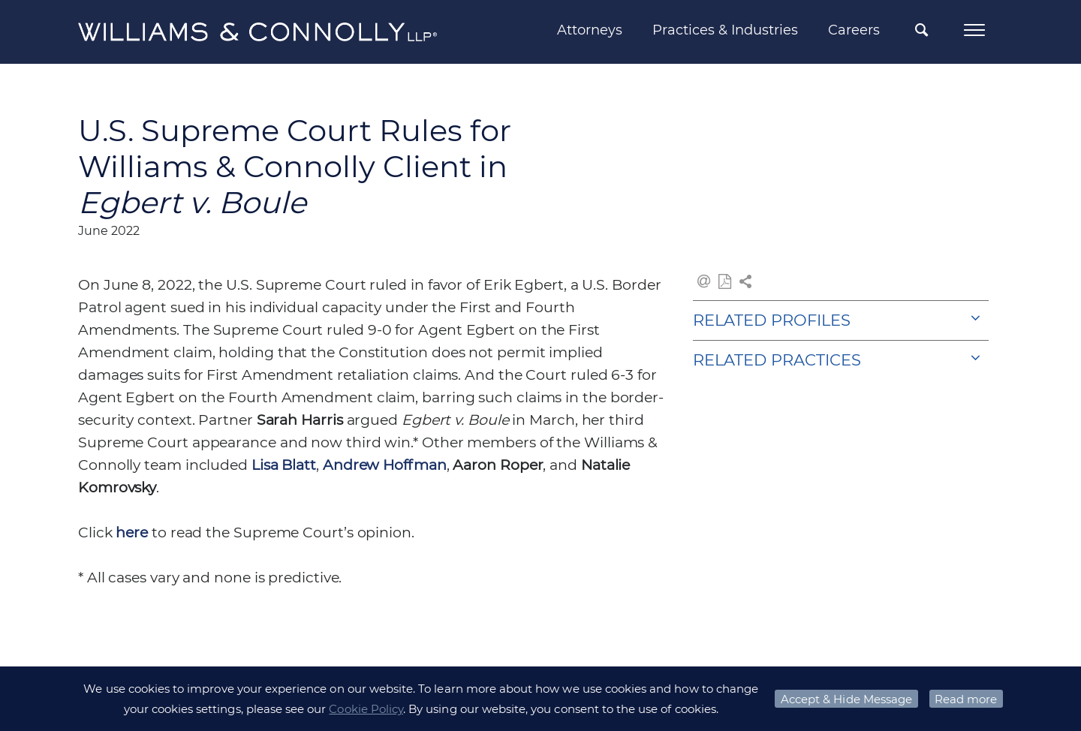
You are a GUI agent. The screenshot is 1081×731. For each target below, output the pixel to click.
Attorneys (589, 30)
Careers (854, 30)
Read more (966, 699)
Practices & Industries (725, 30)
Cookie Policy (366, 709)
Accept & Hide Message (846, 699)
